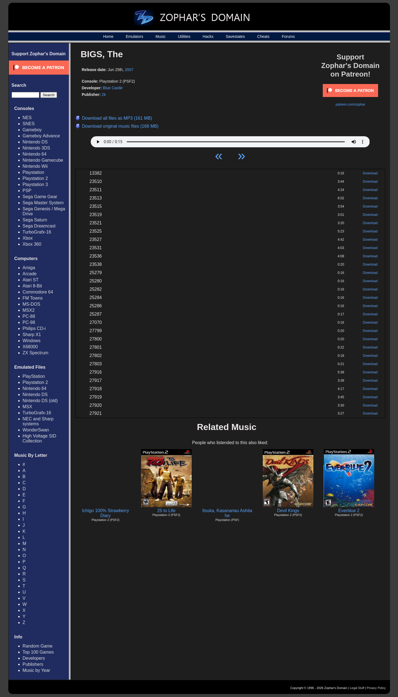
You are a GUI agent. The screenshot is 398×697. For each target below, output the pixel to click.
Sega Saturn (35, 220)
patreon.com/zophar (350, 104)
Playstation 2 (35, 178)
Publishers (33, 664)
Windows (32, 340)
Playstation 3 (35, 184)
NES (27, 117)
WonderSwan (36, 430)
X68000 (30, 346)
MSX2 (29, 310)
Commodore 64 (38, 292)
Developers (34, 658)
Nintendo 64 (34, 154)
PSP (27, 190)
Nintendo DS (35, 142)
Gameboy (32, 129)
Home (108, 36)
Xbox (28, 238)
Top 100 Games (38, 652)
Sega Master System (43, 202)
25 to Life (166, 510)
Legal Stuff (357, 688)
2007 (129, 69)
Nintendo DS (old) (40, 400)
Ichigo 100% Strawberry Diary (105, 513)
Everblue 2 (349, 510)
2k (104, 94)
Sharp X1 (32, 334)
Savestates (235, 36)
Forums (288, 36)
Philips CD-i (34, 328)
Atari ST (31, 279)
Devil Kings (288, 510)
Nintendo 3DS (36, 148)
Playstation (33, 172)
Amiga (29, 267)
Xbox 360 (32, 244)
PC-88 (29, 316)
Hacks (208, 36)
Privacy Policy (376, 688)
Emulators (134, 36)
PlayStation (34, 376)
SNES (29, 123)
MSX (27, 406)
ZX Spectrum (35, 352)
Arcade (30, 273)
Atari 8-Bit (32, 286)
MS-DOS (31, 304)
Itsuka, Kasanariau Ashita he (227, 513)
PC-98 (29, 322)
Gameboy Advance (41, 135)
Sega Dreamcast (39, 226)
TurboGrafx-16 (37, 232)
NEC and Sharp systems (38, 421)
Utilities (184, 36)
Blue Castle (113, 88)
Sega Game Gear (40, 196)
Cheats (263, 36)
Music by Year (36, 670)
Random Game (38, 646)
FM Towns (33, 298)
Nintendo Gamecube (43, 160)
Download (370, 173)
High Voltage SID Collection (39, 438)
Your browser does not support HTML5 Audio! (230, 140)
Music (160, 36)
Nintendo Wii (35, 166)
